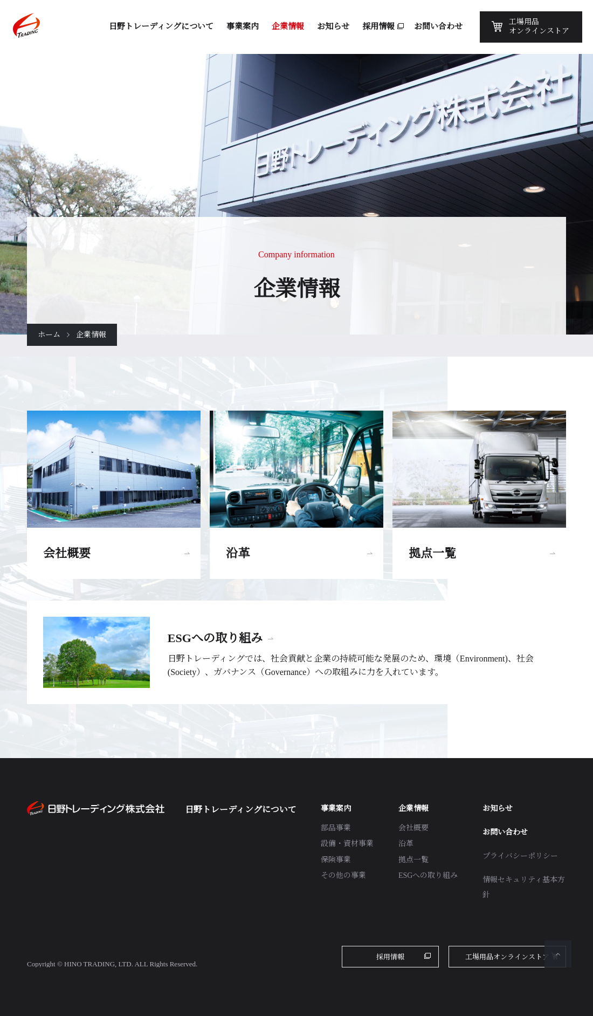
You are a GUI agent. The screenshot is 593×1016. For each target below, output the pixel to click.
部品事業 (336, 828)
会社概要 (413, 828)
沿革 (405, 844)
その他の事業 (343, 875)
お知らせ (497, 808)
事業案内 (336, 808)
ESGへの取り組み (428, 875)
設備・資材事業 (347, 844)
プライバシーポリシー (520, 856)
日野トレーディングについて (240, 809)
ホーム (49, 335)
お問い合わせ (505, 832)
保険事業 (336, 860)
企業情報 (413, 808)
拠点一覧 (413, 860)
